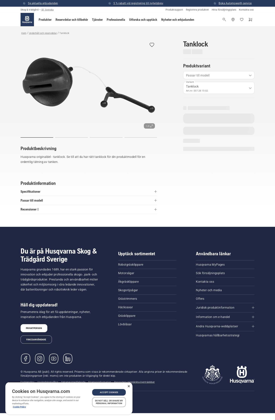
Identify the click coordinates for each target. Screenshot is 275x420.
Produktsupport (174, 9)
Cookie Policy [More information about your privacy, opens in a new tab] (19, 407)
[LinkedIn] (68, 359)
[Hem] (27, 19)
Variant (190, 82)
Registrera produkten (197, 9)
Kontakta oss (246, 9)
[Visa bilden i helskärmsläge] (89, 85)
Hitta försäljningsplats (224, 9)
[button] (45, 19)
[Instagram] (40, 359)
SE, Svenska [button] (47, 9)
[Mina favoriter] (242, 20)
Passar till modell (198, 75)
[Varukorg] (250, 20)
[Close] (128, 386)
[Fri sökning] (224, 20)
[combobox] (218, 75)
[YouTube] (54, 359)
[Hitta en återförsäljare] (233, 20)
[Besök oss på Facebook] (26, 359)
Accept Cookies (109, 392)
